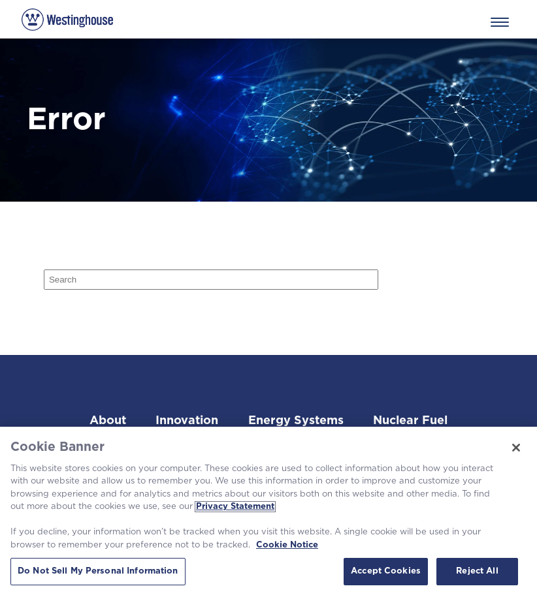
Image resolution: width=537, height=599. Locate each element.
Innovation (186, 421)
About (108, 421)
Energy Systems (296, 421)
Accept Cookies (386, 571)
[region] (268, 513)
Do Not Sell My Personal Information (98, 571)
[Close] (516, 447)
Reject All (477, 571)
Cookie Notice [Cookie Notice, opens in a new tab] (287, 545)
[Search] (211, 279)
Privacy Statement (235, 506)
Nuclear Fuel (410, 421)
